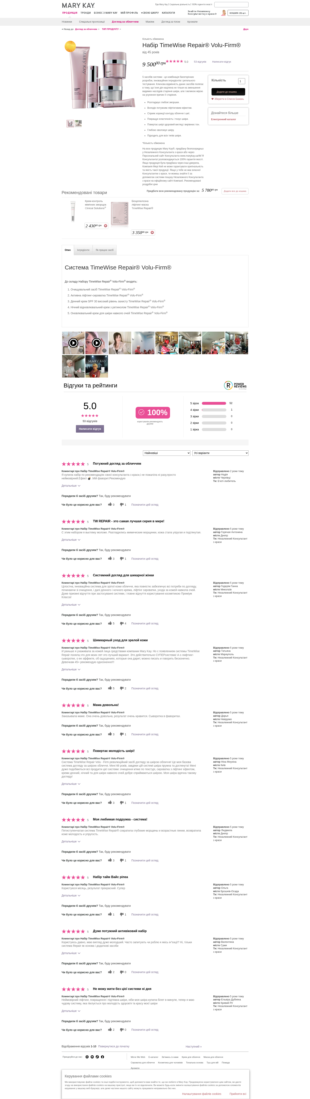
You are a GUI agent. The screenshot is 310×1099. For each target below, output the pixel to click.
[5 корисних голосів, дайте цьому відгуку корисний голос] (111, 623)
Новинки (67, 21)
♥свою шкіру (150, 12)
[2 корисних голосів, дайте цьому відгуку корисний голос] (111, 972)
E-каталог (153, 1057)
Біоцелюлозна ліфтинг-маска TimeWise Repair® (142, 205)
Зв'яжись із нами (170, 1057)
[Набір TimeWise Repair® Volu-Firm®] (101, 76)
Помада (226, 1062)
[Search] (231, 4)
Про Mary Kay (161, 4)
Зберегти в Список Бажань (229, 99)
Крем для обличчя (191, 1057)
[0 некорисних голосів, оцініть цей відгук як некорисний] (123, 972)
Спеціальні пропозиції (92, 21)
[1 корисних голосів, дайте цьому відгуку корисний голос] (111, 914)
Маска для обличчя (213, 1057)
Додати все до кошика (235, 191)
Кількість (219, 80)
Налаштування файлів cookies (201, 1093)
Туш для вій (212, 1062)
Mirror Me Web (138, 1057)
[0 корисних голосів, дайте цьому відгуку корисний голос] (111, 504)
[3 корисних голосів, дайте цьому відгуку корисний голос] (111, 558)
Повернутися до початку (113, 1046)
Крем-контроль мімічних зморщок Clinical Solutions (95, 205)
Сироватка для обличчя (143, 1062)
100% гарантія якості (202, 4)
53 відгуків (200, 61)
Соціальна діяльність (179, 4)
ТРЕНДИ (85, 12)
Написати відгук (221, 61)
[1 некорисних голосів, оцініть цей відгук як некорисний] (123, 504)
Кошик (238, 12)
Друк (245, 29)
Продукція (69, 12)
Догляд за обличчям (125, 21)
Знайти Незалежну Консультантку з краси (201, 12)
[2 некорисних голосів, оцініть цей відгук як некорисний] (123, 688)
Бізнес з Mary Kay (105, 12)
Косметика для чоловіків (170, 1062)
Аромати (192, 21)
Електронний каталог (223, 119)
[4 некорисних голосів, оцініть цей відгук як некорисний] (123, 623)
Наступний (194, 1046)
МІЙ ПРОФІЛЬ (129, 12)
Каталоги (168, 12)
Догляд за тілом (170, 21)
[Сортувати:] (166, 453)
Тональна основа (194, 1062)
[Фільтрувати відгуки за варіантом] (220, 453)
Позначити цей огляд (144, 504)
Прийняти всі (238, 1093)
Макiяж (150, 21)
